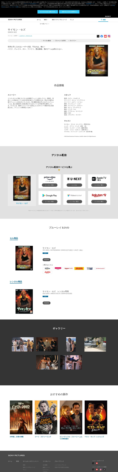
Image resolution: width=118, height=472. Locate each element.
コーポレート (45, 23)
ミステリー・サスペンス (25, 35)
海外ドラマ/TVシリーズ (29, 467)
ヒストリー (46, 469)
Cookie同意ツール (90, 3)
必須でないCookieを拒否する (69, 11)
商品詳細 (46, 259)
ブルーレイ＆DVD (60, 40)
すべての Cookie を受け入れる (47, 11)
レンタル (74, 185)
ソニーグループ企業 (13, 7)
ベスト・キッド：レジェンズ (94, 437)
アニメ (72, 19)
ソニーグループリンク (60, 465)
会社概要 (45, 465)
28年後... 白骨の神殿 (16, 437)
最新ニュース (46, 467)
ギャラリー (72, 40)
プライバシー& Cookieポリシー (31, 3)
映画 (46, 19)
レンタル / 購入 (49, 185)
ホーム (39, 19)
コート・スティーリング (43, 437)
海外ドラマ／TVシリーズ (59, 19)
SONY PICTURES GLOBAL (62, 467)
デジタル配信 (46, 40)
